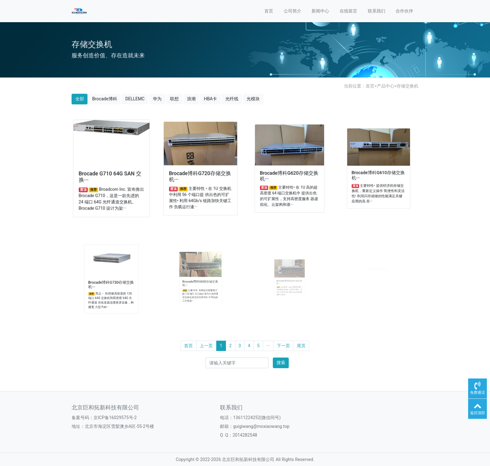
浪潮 (191, 98)
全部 (79, 98)
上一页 (206, 345)
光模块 (253, 98)
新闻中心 (320, 10)
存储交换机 (407, 85)
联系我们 (376, 10)
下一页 (283, 345)
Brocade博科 (104, 98)
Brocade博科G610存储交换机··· (378, 174)
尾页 (301, 345)
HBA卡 (210, 98)
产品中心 (385, 85)
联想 (174, 98)
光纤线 (231, 98)
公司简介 (292, 10)
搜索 (281, 362)
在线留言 (348, 10)
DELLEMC (135, 98)
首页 (268, 10)
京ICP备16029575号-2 (115, 417)
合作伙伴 (404, 10)
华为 (157, 98)
